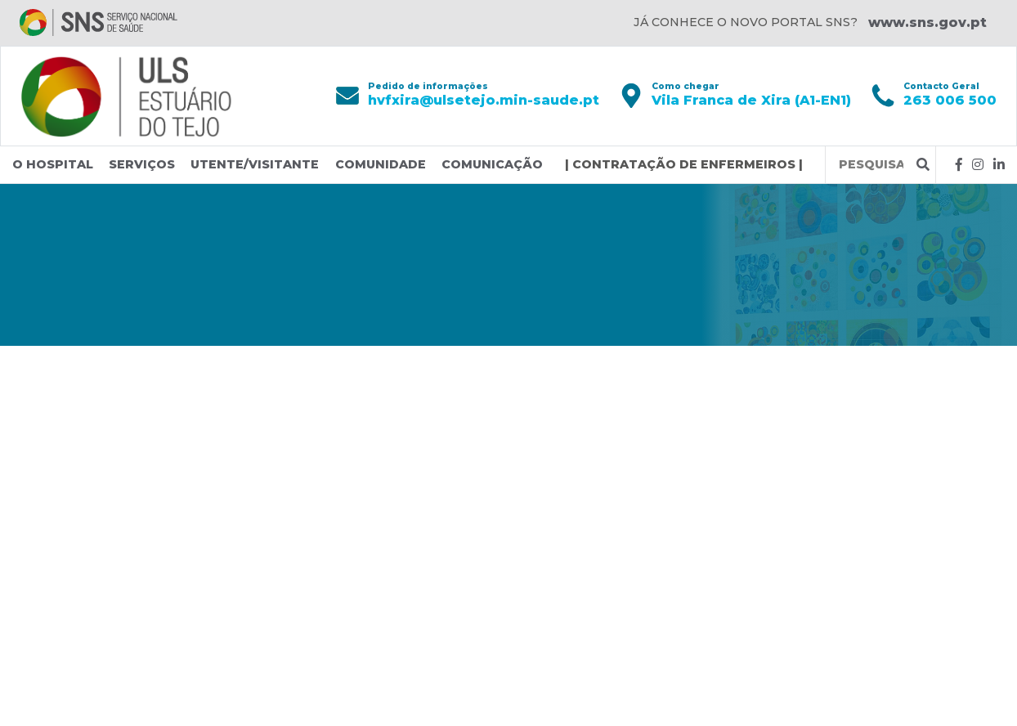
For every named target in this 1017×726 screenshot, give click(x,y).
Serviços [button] (142, 164)
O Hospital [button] (52, 164)
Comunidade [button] (380, 164)
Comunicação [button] (492, 164)
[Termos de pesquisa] (871, 165)
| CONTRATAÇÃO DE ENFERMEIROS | (684, 164)
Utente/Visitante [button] (254, 164)
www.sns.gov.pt (927, 22)
